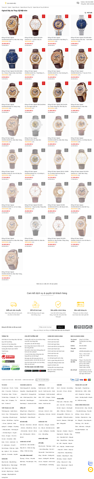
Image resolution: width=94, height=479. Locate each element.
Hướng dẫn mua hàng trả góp (55, 367)
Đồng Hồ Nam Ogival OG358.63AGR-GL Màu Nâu (79, 105)
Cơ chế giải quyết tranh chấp (55, 358)
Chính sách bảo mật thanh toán (56, 351)
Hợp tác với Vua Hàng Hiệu (9, 344)
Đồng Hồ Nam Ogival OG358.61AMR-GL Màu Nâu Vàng (58, 139)
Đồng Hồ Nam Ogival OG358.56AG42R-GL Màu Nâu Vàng (12, 38)
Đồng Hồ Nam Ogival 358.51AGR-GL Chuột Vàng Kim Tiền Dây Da (58, 105)
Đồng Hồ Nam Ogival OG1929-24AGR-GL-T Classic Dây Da (34, 38)
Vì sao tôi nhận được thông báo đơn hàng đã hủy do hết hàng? (34, 355)
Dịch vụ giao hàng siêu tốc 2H (56, 360)
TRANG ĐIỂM (60, 398)
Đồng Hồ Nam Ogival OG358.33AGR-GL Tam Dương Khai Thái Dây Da (58, 72)
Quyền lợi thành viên (53, 365)
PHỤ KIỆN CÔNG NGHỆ (26, 455)
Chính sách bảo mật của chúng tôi (60, 330)
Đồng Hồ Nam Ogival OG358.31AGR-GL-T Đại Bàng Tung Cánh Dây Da (35, 72)
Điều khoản (18, 379)
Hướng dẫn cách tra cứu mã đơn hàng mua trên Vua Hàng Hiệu (35, 340)
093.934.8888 (89, 2)
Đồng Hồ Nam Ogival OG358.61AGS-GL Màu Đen (33, 139)
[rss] (90, 327)
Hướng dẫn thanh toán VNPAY (10, 348)
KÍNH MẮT (41, 408)
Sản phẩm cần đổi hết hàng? (32, 343)
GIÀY (58, 428)
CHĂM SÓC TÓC (42, 421)
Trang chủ (4, 7)
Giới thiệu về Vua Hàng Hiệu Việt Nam (12, 339)
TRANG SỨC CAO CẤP (81, 385)
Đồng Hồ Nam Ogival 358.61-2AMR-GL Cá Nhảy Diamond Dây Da (58, 172)
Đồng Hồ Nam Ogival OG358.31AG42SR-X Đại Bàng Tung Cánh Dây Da (58, 38)
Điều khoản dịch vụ (53, 355)
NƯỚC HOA (41, 385)
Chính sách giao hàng (53, 344)
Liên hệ (4, 353)
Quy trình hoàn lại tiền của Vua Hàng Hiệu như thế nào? (34, 363)
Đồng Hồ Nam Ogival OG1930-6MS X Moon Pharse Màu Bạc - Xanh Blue (81, 38)
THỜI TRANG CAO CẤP (8, 408)
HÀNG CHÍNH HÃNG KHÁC (82, 405)
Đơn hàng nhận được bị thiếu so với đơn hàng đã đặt (34, 346)
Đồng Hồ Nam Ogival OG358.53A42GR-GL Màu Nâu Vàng (12, 239)
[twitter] (87, 327)
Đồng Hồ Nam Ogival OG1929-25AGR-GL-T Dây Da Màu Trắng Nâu (35, 206)
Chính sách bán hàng (53, 339)
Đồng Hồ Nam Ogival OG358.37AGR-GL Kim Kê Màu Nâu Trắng (81, 239)
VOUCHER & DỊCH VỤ (26, 385)
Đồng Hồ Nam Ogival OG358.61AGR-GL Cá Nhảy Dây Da (81, 139)
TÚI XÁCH (4, 385)
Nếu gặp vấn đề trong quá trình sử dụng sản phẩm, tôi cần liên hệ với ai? (35, 359)
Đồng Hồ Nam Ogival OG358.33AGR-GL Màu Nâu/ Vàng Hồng (12, 139)
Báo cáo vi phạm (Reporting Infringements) (55, 370)
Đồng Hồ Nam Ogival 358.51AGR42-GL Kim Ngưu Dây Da (35, 105)
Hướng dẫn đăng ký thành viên (56, 362)
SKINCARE (5, 458)
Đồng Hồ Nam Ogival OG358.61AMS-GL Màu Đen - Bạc (35, 239)
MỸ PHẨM (40, 443)
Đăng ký (60, 327)
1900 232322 (90, 4)
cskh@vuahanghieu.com (85, 351)
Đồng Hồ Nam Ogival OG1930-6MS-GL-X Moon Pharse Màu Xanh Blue (12, 72)
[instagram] (79, 327)
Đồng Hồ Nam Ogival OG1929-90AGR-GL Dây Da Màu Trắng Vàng (58, 239)
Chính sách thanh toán (54, 348)
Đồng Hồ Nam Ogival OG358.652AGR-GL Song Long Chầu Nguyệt (11, 105)
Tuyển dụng (5, 351)
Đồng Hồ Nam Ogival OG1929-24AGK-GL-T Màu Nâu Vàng (80, 172)
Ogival (9, 7)
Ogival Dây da (15, 7)
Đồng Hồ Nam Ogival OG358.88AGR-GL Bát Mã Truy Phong (80, 206)
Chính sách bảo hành (53, 342)
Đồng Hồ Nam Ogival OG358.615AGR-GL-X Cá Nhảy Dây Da (35, 172)
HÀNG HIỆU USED (43, 438)
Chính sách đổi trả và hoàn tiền (56, 346)
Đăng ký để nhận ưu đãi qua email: (11, 327)
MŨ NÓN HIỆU (23, 421)
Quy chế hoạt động (7, 342)
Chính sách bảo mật (53, 353)
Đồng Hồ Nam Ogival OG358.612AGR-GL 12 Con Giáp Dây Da (11, 206)
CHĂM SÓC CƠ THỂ (25, 441)
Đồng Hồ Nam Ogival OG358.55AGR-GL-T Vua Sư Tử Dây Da (81, 72)
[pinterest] (83, 327)
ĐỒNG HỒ (22, 408)
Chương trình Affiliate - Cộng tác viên (11, 346)
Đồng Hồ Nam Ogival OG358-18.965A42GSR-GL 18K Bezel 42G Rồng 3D (58, 206)
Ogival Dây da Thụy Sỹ (26, 7)
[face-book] (75, 327)
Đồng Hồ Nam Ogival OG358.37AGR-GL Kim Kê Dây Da (12, 172)
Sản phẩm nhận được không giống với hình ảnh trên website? (35, 351)
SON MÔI (59, 385)
